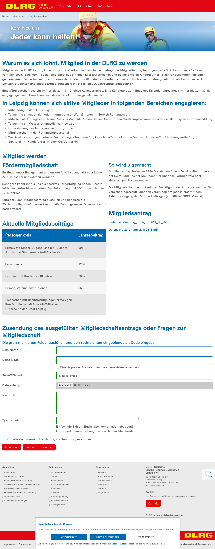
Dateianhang (11, 385)
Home (5, 16)
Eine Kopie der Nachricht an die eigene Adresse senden (99, 367)
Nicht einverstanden (107, 536)
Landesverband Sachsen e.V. (195, 544)
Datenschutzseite (120, 543)
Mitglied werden (37, 16)
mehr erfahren (146, 536)
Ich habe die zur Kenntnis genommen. (49, 439)
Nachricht (9, 395)
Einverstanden (69, 536)
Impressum (9, 544)
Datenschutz (25, 544)
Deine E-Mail (11, 360)
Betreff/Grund (12, 375)
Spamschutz (10, 420)
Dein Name (10, 350)
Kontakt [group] (153, 503)
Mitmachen (18, 16)
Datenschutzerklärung (39, 439)
